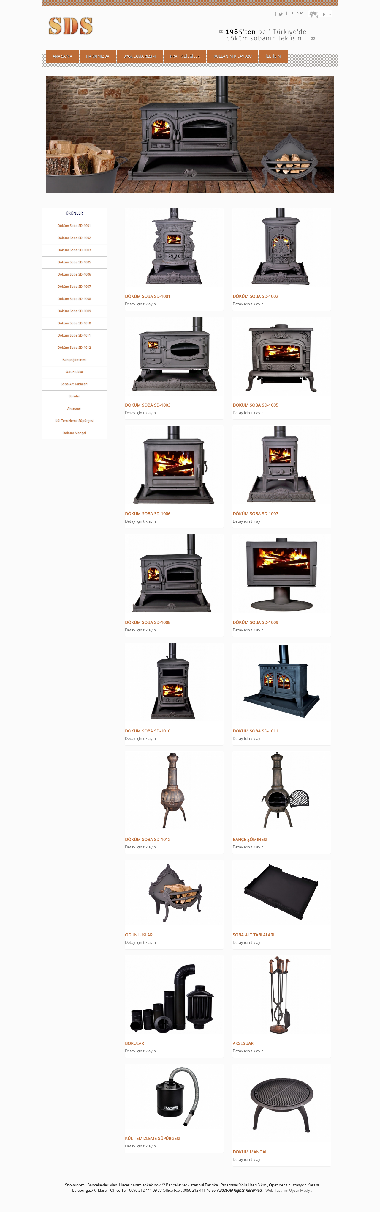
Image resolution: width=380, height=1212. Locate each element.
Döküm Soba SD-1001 (74, 225)
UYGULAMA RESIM (139, 56)
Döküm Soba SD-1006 (74, 274)
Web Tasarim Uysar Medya (288, 1190)
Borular (74, 396)
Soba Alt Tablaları (74, 384)
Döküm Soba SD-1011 (74, 335)
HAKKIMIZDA (97, 56)
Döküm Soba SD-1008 (74, 298)
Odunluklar (74, 372)
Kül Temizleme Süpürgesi (74, 420)
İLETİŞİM (273, 56)
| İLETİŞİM (294, 12)
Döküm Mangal (74, 432)
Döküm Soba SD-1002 (74, 237)
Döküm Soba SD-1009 (74, 311)
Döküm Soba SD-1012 (74, 347)
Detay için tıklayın (140, 303)
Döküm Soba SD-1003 (74, 250)
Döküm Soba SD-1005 (74, 262)
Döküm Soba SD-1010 (74, 323)
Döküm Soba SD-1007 (74, 286)
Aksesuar (74, 408)
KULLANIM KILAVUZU (233, 56)
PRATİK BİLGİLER (185, 56)
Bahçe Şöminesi (74, 359)
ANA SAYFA (62, 56)
